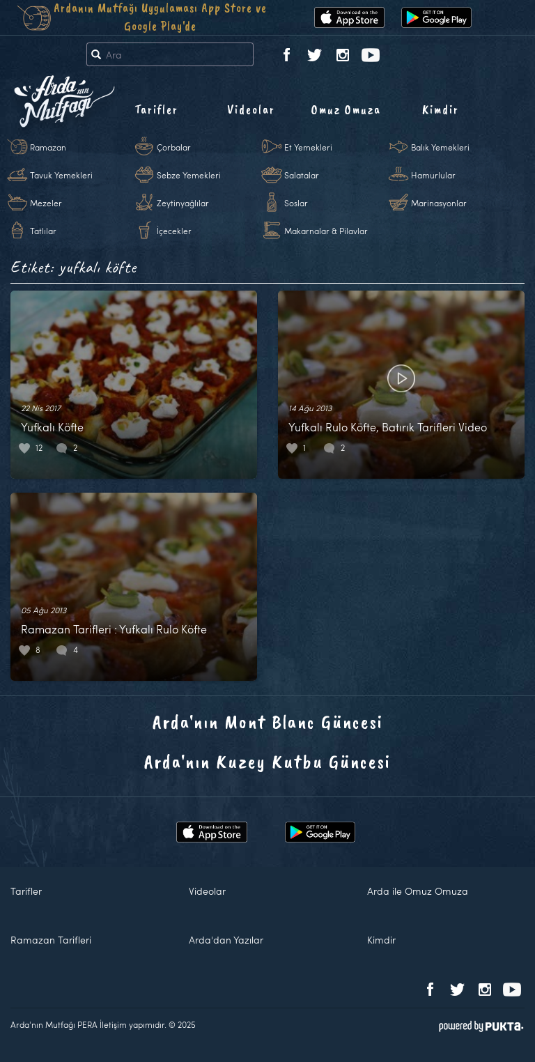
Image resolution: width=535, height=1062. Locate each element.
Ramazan (48, 147)
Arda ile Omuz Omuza (417, 891)
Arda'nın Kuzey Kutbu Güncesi (267, 761)
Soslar (296, 202)
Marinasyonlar (439, 202)
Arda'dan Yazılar (226, 939)
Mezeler (46, 202)
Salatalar (301, 174)
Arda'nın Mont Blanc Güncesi (268, 721)
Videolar (251, 109)
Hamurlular (433, 174)
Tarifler (156, 109)
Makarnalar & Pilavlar (326, 230)
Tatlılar (43, 230)
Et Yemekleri (308, 147)
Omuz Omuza (346, 109)
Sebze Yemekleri (189, 174)
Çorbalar (174, 147)
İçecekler (174, 230)
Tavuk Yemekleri (61, 174)
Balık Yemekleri (440, 147)
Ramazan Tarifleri (50, 939)
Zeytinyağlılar (183, 202)
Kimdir (440, 109)
